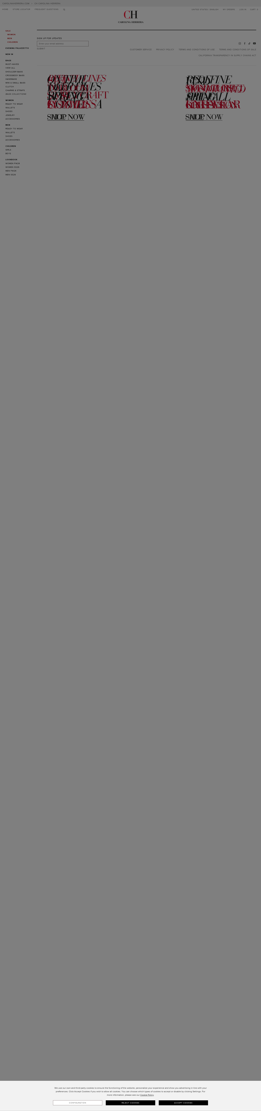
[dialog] (130, 1096)
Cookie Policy (147, 1095)
